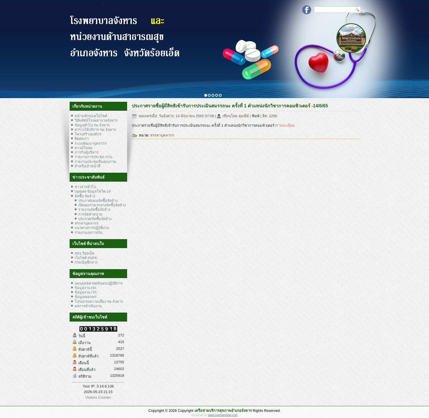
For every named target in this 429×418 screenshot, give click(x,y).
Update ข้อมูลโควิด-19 (93, 191)
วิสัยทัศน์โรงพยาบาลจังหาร (96, 120)
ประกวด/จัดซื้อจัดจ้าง (95, 219)
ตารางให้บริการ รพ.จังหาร (95, 130)
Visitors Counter (98, 397)
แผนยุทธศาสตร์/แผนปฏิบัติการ (99, 283)
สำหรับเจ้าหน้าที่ (87, 166)
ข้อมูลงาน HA (86, 288)
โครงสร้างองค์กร (88, 134)
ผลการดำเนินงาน (88, 306)
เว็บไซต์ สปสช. (86, 258)
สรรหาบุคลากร (86, 223)
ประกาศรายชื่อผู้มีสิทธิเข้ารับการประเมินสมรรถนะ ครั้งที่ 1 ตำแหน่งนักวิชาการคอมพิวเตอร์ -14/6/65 (230, 105)
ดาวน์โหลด (83, 148)
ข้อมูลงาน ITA (86, 292)
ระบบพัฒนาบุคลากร (91, 143)
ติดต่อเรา (82, 139)
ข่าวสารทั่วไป (85, 187)
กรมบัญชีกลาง (86, 262)
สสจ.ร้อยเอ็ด (85, 253)
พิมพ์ (256, 116)
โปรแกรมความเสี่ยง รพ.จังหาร (99, 301)
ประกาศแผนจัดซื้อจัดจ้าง (98, 200)
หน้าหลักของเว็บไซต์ (91, 116)
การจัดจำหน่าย (90, 214)
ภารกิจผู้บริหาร (86, 152)
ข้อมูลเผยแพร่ (86, 297)
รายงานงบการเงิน (88, 232)
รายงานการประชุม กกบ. (94, 157)
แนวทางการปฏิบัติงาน (92, 228)
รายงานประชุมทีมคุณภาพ (95, 162)
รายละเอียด (285, 125)
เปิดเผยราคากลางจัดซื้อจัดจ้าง (102, 205)
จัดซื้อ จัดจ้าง (85, 196)
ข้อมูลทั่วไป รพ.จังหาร (92, 125)
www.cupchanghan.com (223, 415)
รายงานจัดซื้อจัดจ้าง (94, 209)
